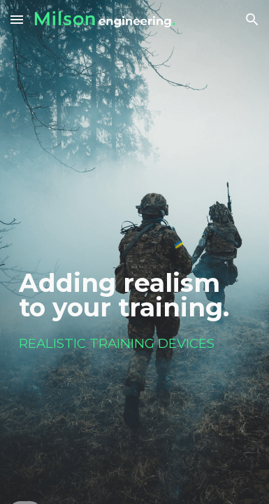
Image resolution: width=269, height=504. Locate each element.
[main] (134, 239)
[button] (17, 19)
